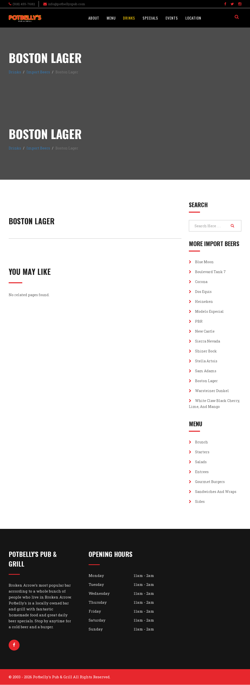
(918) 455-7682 (24, 4)
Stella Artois (203, 361)
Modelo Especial (206, 311)
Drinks (129, 18)
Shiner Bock (203, 351)
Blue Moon (201, 261)
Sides (197, 501)
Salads (198, 461)
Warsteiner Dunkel (209, 390)
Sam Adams (202, 371)
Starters (199, 452)
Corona (198, 281)
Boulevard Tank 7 (207, 271)
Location (193, 18)
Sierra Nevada (204, 341)
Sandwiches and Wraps (212, 491)
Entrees (199, 471)
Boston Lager (203, 380)
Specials (150, 18)
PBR (195, 321)
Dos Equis (200, 291)
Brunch (198, 442)
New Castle (202, 331)
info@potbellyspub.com (66, 4)
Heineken (201, 301)
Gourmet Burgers (207, 481)
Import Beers (38, 72)
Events (172, 18)
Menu (111, 18)
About (93, 18)
